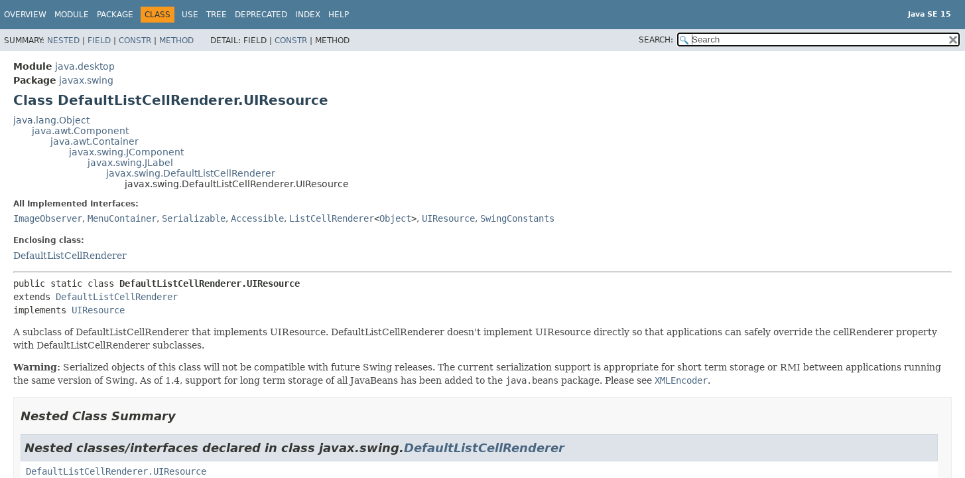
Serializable (193, 218)
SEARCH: (656, 39)
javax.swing (86, 80)
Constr (135, 40)
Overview (25, 14)
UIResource (448, 218)
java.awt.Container (94, 141)
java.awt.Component (80, 130)
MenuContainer (122, 218)
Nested (63, 40)
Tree (216, 14)
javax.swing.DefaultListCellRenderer (190, 173)
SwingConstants (517, 218)
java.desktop (85, 66)
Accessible (257, 218)
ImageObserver (47, 218)
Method (176, 40)
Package (115, 14)
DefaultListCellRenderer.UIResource (116, 471)
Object (395, 218)
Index (307, 14)
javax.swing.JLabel (130, 162)
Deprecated (261, 14)
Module (71, 14)
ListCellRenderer (331, 218)
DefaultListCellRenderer (70, 255)
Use (190, 14)
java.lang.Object (51, 120)
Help (338, 14)
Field (99, 40)
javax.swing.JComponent (126, 152)
